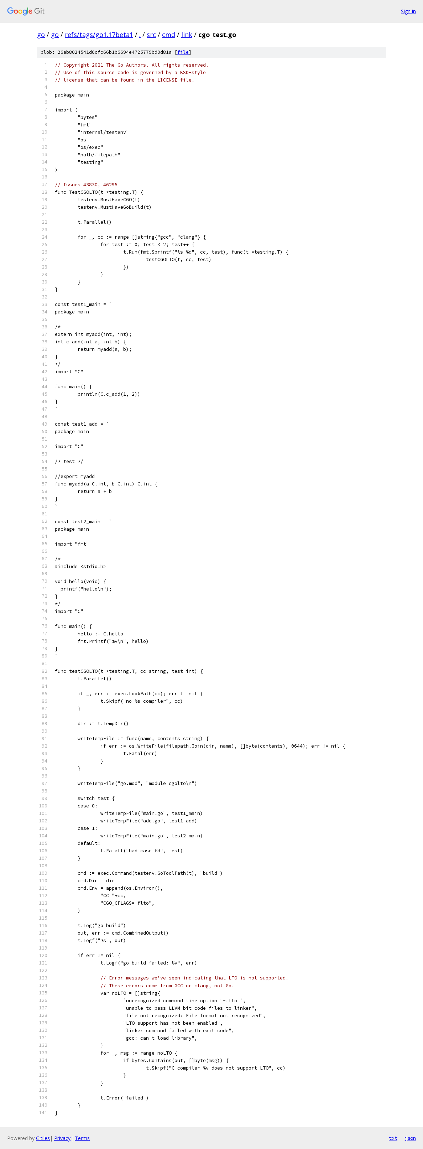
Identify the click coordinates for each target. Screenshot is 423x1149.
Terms (82, 1138)
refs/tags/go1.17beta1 (99, 34)
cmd (168, 34)
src (151, 34)
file (183, 52)
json (410, 1138)
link (186, 34)
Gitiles (43, 1138)
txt (393, 1138)
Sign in (408, 11)
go (41, 34)
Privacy (62, 1138)
